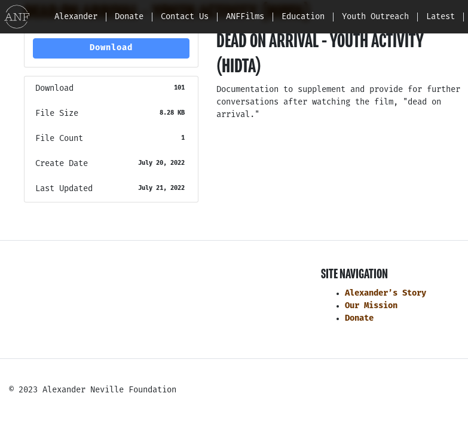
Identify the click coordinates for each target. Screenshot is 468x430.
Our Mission (371, 306)
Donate (359, 318)
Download (111, 48)
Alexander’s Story (385, 293)
